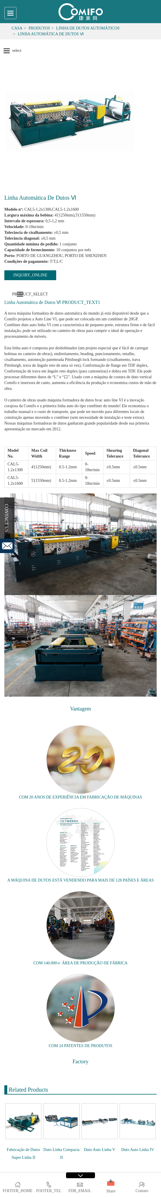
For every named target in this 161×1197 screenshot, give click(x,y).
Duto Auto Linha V (99, 1150)
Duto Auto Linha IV (137, 1150)
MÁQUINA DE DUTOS (31, 880)
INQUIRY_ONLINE (30, 275)
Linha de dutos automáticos (88, 28)
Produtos (39, 28)
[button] (110, 1183)
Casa (17, 28)
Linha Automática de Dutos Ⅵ (50, 34)
